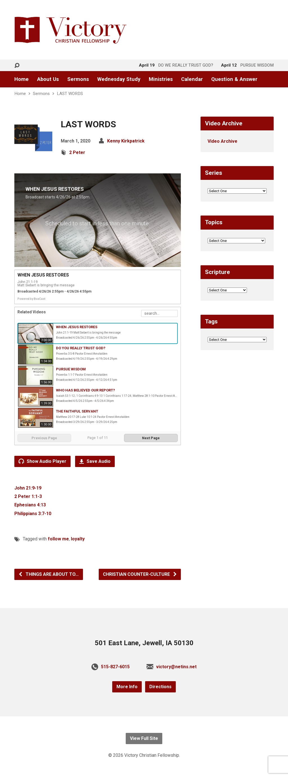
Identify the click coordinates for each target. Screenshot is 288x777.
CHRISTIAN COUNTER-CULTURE (140, 574)
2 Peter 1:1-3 (28, 496)
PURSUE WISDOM (71, 369)
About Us (48, 79)
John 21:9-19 (27, 488)
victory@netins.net (176, 666)
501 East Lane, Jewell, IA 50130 (144, 643)
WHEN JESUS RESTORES (76, 327)
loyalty (78, 539)
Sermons (78, 79)
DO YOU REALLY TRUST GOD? (80, 348)
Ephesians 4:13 (30, 505)
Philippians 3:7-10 (32, 513)
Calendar (192, 79)
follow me (58, 539)
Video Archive (222, 141)
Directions (160, 686)
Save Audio (95, 461)
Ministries (161, 79)
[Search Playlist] (159, 313)
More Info (127, 686)
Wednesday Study (118, 79)
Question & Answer (234, 79)
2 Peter (77, 152)
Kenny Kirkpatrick (126, 141)
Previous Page (44, 438)
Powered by (31, 298)
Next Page (151, 438)
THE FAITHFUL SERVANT (77, 411)
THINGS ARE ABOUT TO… (48, 574)
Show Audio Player (42, 461)
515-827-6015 (115, 666)
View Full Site (144, 738)
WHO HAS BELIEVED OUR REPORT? (85, 390)
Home (21, 79)
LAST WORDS (70, 93)
